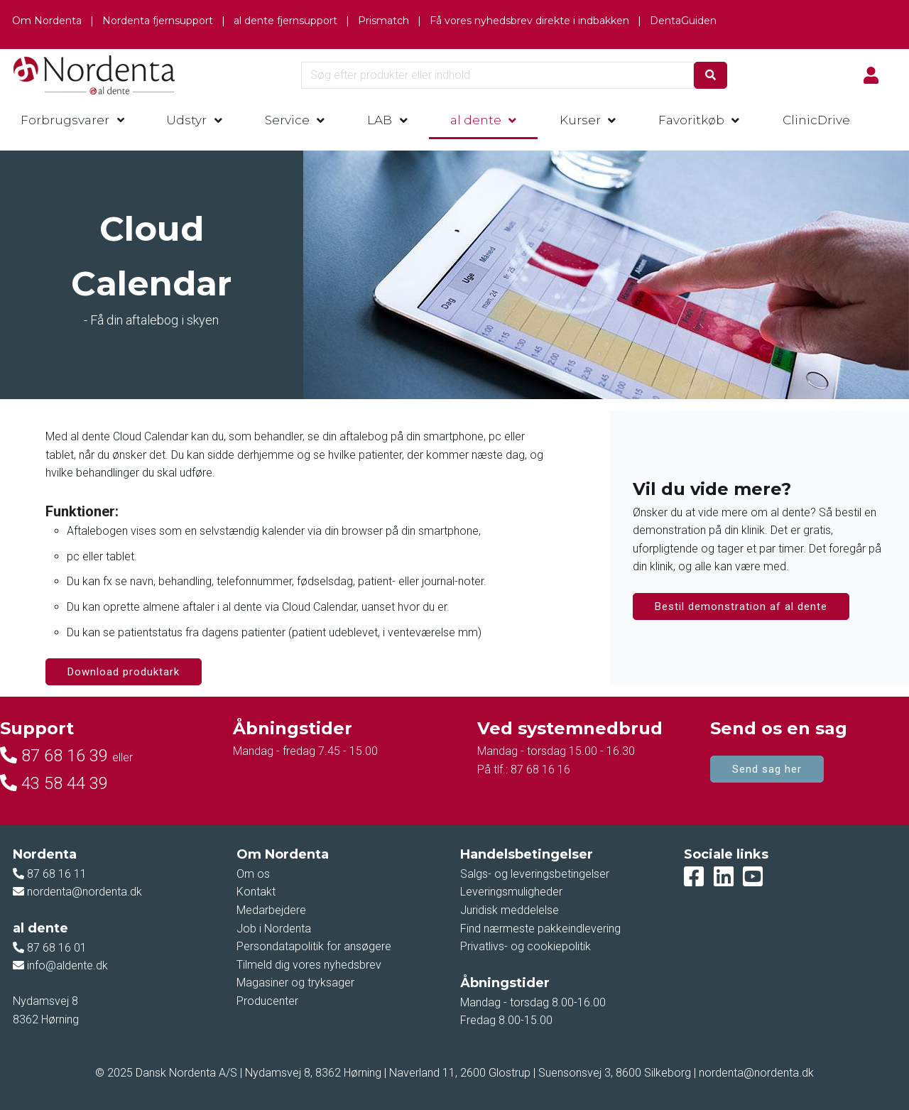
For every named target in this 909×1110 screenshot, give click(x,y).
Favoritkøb (691, 120)
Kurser (580, 120)
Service (287, 120)
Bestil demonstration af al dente (741, 606)
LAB (379, 120)
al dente (475, 120)
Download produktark (123, 671)
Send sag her (767, 769)
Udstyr (186, 120)
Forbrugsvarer (65, 120)
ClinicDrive (816, 120)
